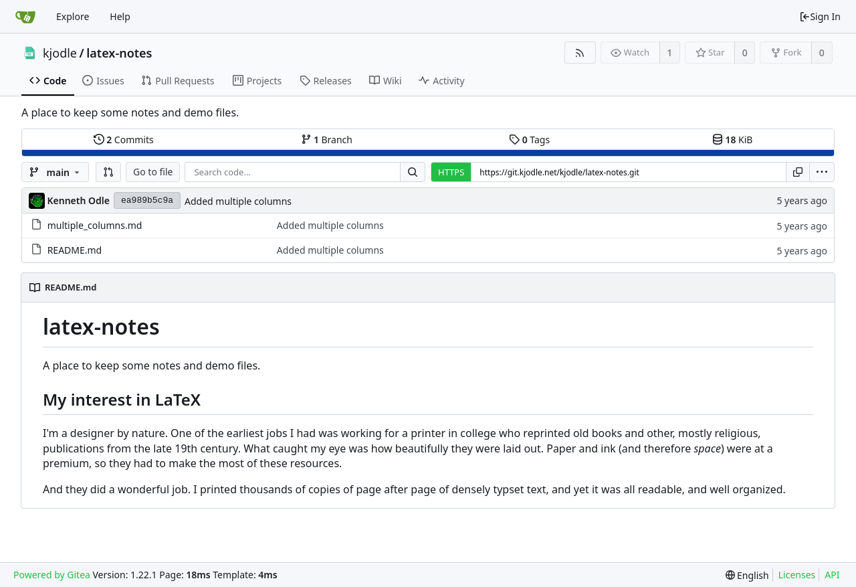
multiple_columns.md (94, 225)
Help (120, 16)
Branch (327, 139)
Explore (72, 16)
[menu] (822, 172)
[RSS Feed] (580, 52)
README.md (74, 250)
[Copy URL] (798, 172)
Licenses (797, 574)
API (832, 574)
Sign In (820, 16)
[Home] (25, 17)
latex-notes (119, 53)
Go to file (153, 171)
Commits (124, 139)
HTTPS (451, 172)
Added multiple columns (238, 201)
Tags (529, 139)
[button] (108, 172)
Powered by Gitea (51, 574)
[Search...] (412, 172)
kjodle (60, 53)
